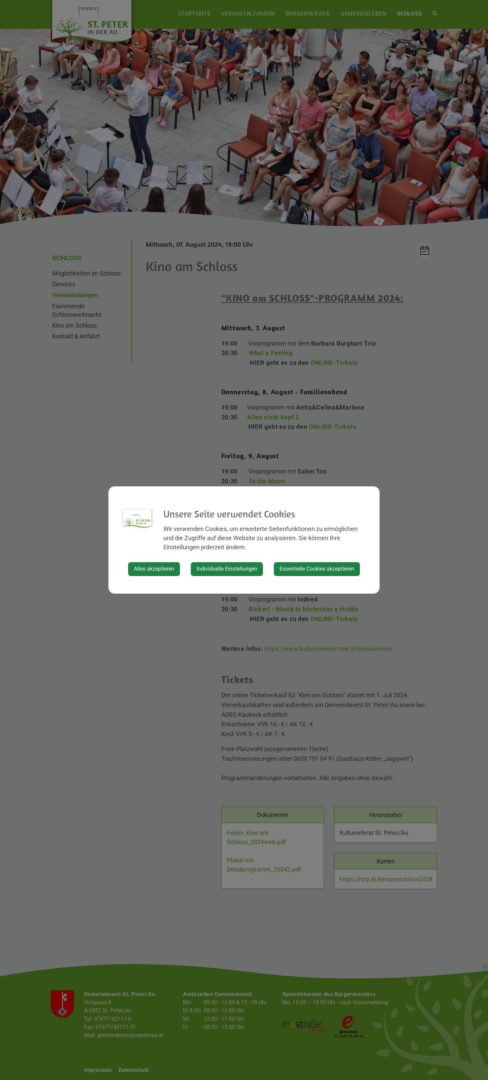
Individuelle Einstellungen (227, 569)
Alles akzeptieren (154, 569)
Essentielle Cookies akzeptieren (317, 569)
